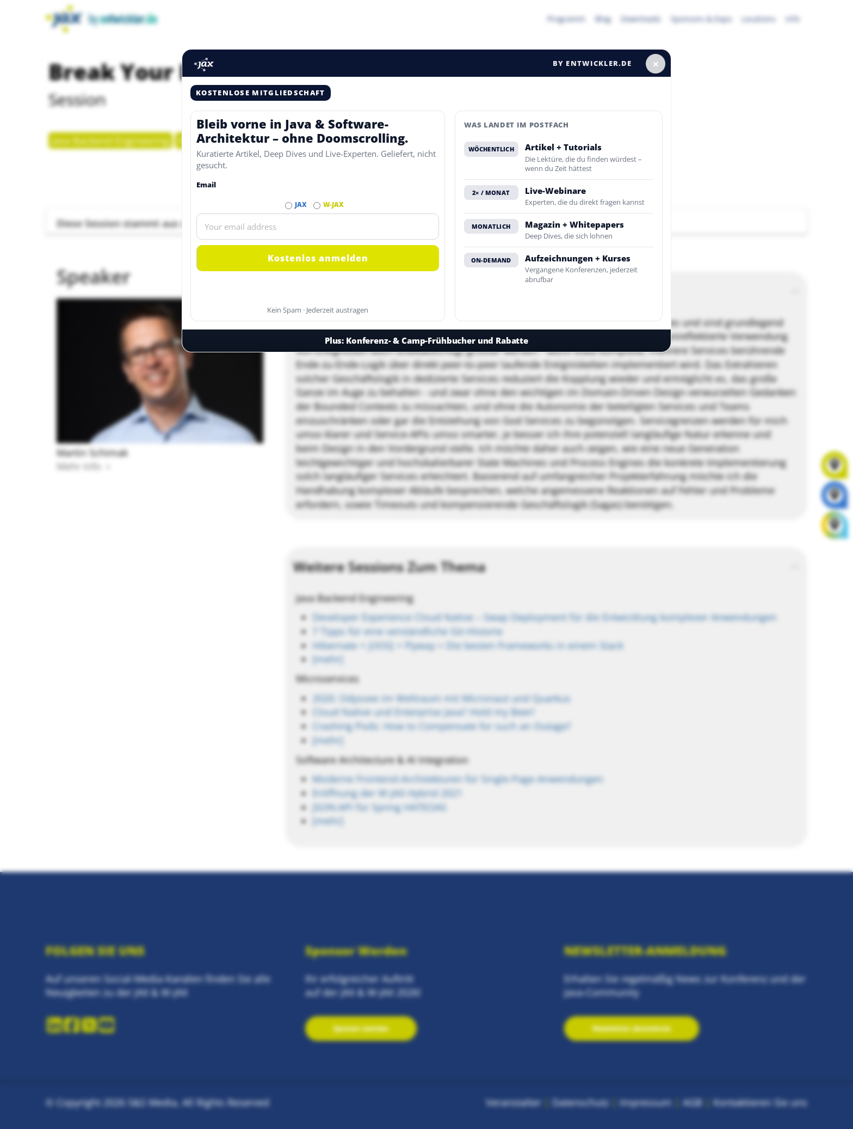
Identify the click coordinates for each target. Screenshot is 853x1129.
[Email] (317, 226)
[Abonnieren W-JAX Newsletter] (316, 205)
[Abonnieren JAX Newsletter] (288, 205)
